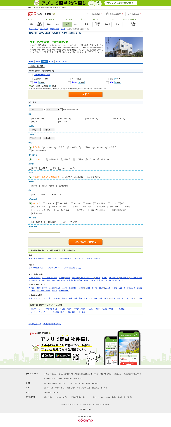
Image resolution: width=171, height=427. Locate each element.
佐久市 (94, 288)
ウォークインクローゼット (42, 210)
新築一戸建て (67, 309)
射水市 (54, 291)
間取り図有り (37, 222)
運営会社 (106, 405)
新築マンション (36, 309)
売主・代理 (36, 203)
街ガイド (96, 397)
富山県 (58, 61)
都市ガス (124, 203)
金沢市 (31, 288)
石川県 (51, 61)
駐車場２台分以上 (93, 258)
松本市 (114, 288)
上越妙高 (63, 298)
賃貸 (98, 309)
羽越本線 (55, 280)
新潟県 (44, 61)
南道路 (88, 203)
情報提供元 (117, 374)
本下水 (113, 203)
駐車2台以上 (64, 203)
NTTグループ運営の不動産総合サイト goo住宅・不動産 (47, 7)
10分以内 (86, 147)
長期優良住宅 (37, 213)
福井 (70, 298)
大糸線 (62, 280)
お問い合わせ (87, 405)
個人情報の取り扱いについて (53, 378)
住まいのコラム (106, 397)
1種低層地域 (101, 203)
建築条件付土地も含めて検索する (46, 177)
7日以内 (92, 159)
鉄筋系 (34, 168)
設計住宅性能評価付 (98, 210)
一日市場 (138, 298)
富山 (50, 298)
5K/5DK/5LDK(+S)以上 (72, 268)
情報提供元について (34, 324)
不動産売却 (47, 392)
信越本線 (75, 278)
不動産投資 (121, 309)
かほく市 (122, 288)
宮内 (80, 298)
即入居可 (77, 203)
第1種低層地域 (65, 258)
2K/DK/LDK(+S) (65, 119)
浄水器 (75, 207)
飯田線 (41, 280)
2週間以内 (105, 159)
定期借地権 (63, 186)
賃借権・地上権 (48, 186)
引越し (50, 397)
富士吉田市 (131, 288)
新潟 (35, 298)
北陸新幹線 (124, 278)
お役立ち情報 (30, 397)
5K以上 (34, 122)
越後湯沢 (37, 79)
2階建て (44, 194)
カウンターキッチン (39, 207)
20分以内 (112, 147)
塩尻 (85, 298)
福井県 (64, 61)
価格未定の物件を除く (71, 109)
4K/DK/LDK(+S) (119, 119)
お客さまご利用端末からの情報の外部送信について (75, 374)
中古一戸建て (80, 309)
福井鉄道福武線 (34, 278)
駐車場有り (50, 203)
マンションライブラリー (40, 312)
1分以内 (49, 147)
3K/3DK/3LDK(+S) (36, 268)
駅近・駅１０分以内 (36, 258)
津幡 (118, 298)
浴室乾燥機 (101, 207)
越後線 (97, 278)
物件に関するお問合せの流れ (103, 374)
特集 (45, 397)
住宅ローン (104, 388)
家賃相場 (71, 312)
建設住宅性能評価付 (119, 210)
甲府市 (38, 288)
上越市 (64, 288)
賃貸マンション (79, 383)
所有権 (34, 186)
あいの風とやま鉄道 (49, 278)
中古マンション (52, 309)
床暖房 (127, 207)
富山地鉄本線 (114, 278)
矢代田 (56, 298)
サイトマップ (97, 405)
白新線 (34, 280)
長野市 (51, 288)
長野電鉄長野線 (89, 280)
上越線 (47, 280)
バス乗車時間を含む (39, 150)
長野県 (31, 61)
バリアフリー (81, 210)
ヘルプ (79, 405)
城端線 (67, 278)
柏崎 (75, 298)
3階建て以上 (56, 194)
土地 (91, 309)
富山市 (57, 288)
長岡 (40, 298)
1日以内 (67, 159)
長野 (45, 298)
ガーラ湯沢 (76, 79)
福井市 (44, 288)
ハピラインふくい (87, 278)
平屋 (33, 194)
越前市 (81, 288)
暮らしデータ (84, 312)
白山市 (107, 288)
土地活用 (55, 392)
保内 (95, 298)
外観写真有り (52, 222)
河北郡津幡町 (64, 291)
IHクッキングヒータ (59, 207)
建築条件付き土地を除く (75, 177)
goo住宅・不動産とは (50, 374)
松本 (90, 298)
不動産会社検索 (58, 312)
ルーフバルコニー (64, 210)
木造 (54, 168)
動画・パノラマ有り (70, 222)
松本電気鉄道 (102, 280)
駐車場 (88, 383)
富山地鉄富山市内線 (74, 280)
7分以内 (73, 147)
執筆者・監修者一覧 (118, 397)
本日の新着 (53, 159)
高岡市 (139, 288)
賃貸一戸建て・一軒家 (65, 383)
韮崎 (100, 298)
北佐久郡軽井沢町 (43, 291)
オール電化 (87, 207)
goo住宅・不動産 (32, 374)
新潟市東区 (73, 288)
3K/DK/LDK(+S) (92, 119)
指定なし (36, 147)
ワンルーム (63, 122)
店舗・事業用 (108, 309)
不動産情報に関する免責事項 (52, 324)
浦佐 (111, 79)
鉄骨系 (44, 168)
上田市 (101, 288)
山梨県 (38, 61)
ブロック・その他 (68, 168)
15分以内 (99, 147)
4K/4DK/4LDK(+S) (53, 268)
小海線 (104, 278)
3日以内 (79, 159)
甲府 (30, 298)
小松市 (33, 291)
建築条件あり (96, 177)
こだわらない (38, 159)
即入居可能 (79, 258)
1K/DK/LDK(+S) (38, 119)
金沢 (123, 298)
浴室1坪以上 (115, 207)
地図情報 (129, 397)
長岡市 (87, 288)
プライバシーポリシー (68, 405)
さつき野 (130, 298)
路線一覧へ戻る (36, 66)
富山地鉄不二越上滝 (116, 280)
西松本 (106, 298)
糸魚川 (112, 298)
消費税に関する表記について (73, 378)
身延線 (61, 278)
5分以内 (61, 147)
